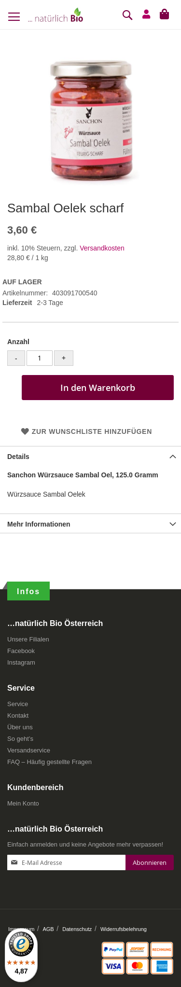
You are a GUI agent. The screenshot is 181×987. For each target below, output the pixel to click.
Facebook (21, 650)
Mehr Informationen (38, 524)
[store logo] (55, 14)
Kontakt (17, 715)
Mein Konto (23, 803)
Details (18, 456)
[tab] (90, 455)
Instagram (21, 662)
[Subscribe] (149, 862)
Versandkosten (102, 248)
